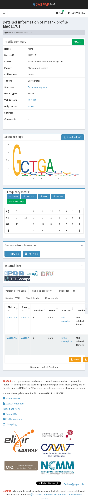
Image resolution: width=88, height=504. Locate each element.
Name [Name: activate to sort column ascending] (52, 310)
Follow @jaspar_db (74, 484)
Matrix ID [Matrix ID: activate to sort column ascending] (11, 308)
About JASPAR (11, 398)
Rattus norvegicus (37, 87)
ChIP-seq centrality (42, 290)
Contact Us (10, 414)
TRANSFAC (29, 196)
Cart (59, 12)
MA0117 (25, 317)
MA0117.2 (12, 317)
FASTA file (31, 253)
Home (8, 32)
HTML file (13, 253)
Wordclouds (32, 298)
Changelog (10, 424)
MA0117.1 (12, 337)
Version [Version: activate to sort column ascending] (38, 310)
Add (77, 42)
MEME (44, 196)
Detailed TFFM (13, 298)
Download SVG (72, 137)
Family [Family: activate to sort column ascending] (81, 310)
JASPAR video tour (13, 403)
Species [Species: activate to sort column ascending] (66, 310)
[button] (3, 13)
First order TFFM (66, 290)
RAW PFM (58, 196)
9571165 (32, 99)
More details (51, 298)
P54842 (32, 106)
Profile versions (12, 419)
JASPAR (13, 196)
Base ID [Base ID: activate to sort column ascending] (24, 308)
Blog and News (12, 408)
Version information (16, 290)
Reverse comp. (16, 201)
